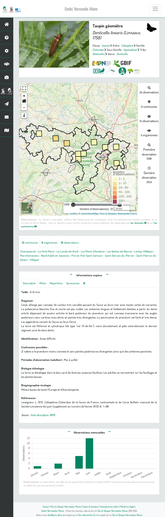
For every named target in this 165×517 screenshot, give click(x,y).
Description (29, 283)
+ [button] (24, 96)
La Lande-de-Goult (68, 251)
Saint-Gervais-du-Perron (119, 255)
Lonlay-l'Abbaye (143, 251)
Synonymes (72, 283)
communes (30, 242)
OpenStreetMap (89, 213)
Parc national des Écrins (88, 514)
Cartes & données (90, 506)
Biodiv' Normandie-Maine (81, 9)
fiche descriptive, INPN (43, 415)
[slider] (73, 205)
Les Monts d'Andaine (93, 251)
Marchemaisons (29, 255)
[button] (24, 102)
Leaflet (73, 213)
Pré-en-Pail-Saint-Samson (86, 255)
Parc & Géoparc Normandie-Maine (66, 506)
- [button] (24, 107)
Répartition (56, 283)
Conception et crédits (109, 506)
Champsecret (28, 251)
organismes (49, 242)
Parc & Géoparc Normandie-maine (118, 213)
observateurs (70, 242)
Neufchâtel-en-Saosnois (55, 255)
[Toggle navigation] (155, 8)
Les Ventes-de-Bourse (119, 251)
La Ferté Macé (46, 251)
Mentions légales (128, 506)
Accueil (46, 506)
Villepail (34, 259)
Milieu (42, 283)
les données (138, 222)
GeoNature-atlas (55, 514)
